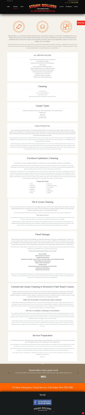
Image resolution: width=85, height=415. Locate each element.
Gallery (61, 6)
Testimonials (69, 6)
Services (15, 6)
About (22, 6)
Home (8, 6)
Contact (76, 6)
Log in (54, 411)
